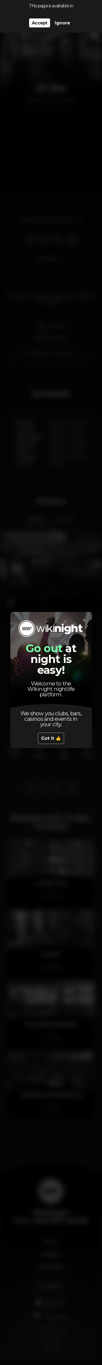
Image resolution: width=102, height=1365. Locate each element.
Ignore (62, 23)
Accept (39, 23)
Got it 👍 (51, 738)
